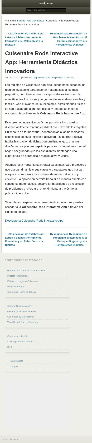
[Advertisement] (37, 404)
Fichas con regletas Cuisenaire (22, 281)
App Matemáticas (35, 20)
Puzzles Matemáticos (17, 276)
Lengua (14, 366)
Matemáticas (16, 361)
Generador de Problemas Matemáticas (26, 270)
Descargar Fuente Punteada (21, 341)
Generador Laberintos (18, 336)
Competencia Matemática (62, 77)
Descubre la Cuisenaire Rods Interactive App (34, 220)
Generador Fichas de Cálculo (21, 292)
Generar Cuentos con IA (19, 306)
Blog (9, 347)
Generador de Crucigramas (21, 316)
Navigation (46, 3)
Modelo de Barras (16, 286)
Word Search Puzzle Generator (22, 322)
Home (22, 20)
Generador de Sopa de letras (21, 311)
